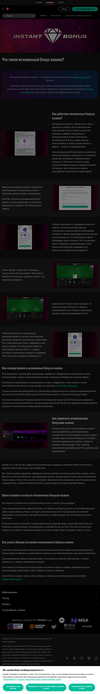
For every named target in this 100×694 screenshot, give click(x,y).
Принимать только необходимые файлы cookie (46, 687)
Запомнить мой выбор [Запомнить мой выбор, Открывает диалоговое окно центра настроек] (13, 687)
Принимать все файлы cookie (82, 687)
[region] (50, 680)
